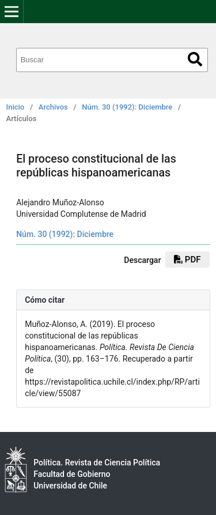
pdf (187, 259)
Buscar (195, 59)
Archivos (53, 107)
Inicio (15, 107)
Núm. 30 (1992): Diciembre (127, 107)
